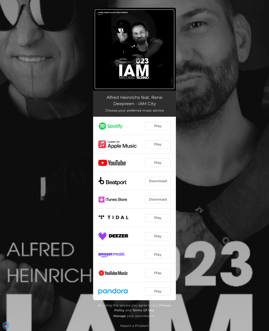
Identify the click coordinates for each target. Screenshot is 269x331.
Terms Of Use (143, 310)
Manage (119, 316)
